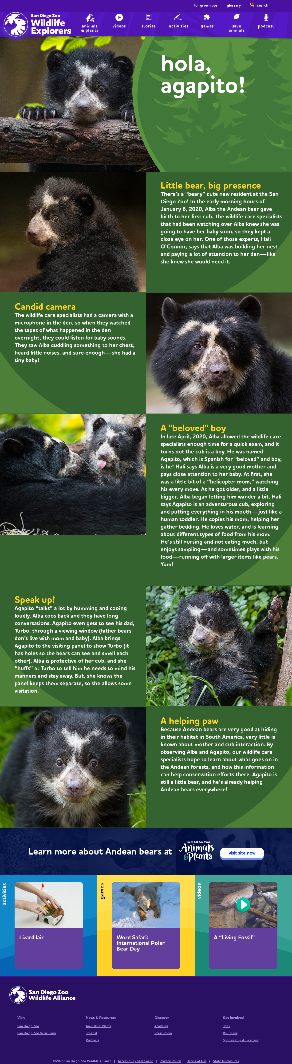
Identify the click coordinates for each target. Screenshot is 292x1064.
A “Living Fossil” (234, 938)
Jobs (226, 1026)
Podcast (266, 26)
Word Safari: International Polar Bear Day (141, 943)
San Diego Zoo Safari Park (36, 1033)
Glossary (234, 5)
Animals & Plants (98, 1026)
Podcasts (92, 1040)
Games (207, 26)
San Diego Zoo (28, 1026)
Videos (119, 26)
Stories (149, 26)
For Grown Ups (205, 5)
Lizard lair (31, 938)
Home (14, 20)
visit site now (242, 853)
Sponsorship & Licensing (241, 1040)
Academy (161, 1026)
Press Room (163, 1033)
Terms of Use (196, 1061)
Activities (178, 26)
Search (262, 5)
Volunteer (230, 1033)
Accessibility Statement (135, 1061)
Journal (91, 1033)
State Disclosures (226, 1061)
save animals (237, 27)
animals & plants (89, 27)
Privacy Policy (170, 1061)
